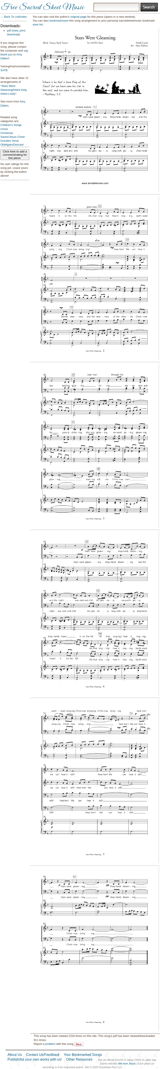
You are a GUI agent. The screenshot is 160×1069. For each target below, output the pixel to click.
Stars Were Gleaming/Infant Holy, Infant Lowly (13, 89)
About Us (15, 1054)
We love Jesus (126, 1063)
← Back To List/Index (13, 16)
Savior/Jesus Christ (12, 136)
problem (50, 1043)
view (15, 30)
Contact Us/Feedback (43, 1054)
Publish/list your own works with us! (35, 1059)
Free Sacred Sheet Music (42, 8)
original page (78, 16)
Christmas (6, 133)
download (13, 34)
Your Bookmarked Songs (83, 1054)
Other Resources (79, 1059)
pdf (9, 30)
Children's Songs (11, 125)
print (22, 30)
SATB (4, 70)
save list (37, 24)
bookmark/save (58, 20)
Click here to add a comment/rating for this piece (15, 155)
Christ (4, 129)
